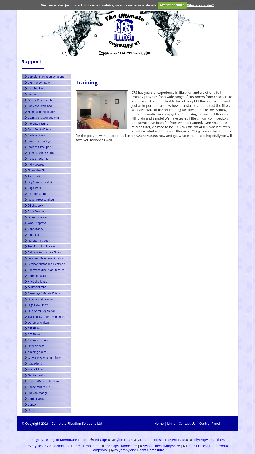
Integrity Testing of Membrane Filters (58, 439)
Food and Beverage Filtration (44, 258)
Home (159, 423)
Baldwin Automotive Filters (43, 252)
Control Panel (209, 423)
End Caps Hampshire (121, 445)
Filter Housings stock (39, 153)
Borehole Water (36, 276)
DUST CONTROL (36, 287)
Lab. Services (34, 88)
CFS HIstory (33, 328)
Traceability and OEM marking (45, 317)
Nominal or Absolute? (40, 112)
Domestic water (36, 217)
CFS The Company (37, 82)
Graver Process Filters (40, 100)
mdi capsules (34, 164)
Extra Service (34, 211)
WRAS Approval (36, 223)
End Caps (100, 439)
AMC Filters (33, 363)
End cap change (36, 393)
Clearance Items (36, 340)
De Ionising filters (37, 323)
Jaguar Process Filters (40, 200)
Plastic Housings (36, 159)
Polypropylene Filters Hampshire (139, 450)
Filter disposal (35, 346)
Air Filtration (34, 176)
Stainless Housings (38, 141)
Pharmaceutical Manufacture (44, 270)
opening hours (35, 352)
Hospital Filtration (37, 241)
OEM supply (34, 205)
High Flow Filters (36, 305)
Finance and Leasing (39, 299)
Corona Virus (34, 399)
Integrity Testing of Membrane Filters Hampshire (61, 445)
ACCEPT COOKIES (172, 5)
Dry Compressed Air (39, 182)
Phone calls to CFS (37, 387)
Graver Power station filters (43, 358)
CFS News (32, 334)
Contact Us (187, 423)
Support (31, 94)
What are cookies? (200, 5)
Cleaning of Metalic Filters (42, 293)
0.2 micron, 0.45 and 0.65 (42, 118)
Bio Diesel (32, 235)
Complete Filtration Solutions (44, 77)
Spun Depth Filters (38, 129)
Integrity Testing (36, 123)
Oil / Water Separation (40, 311)
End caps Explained (38, 106)
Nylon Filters (123, 439)
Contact (31, 404)
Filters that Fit (35, 170)
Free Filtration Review (40, 246)
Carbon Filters (35, 135)
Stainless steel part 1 (39, 147)
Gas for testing (35, 375)
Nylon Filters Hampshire (161, 445)
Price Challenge (36, 282)
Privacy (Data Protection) (42, 381)
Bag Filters (33, 188)
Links (29, 410)
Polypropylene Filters (208, 439)
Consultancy (34, 229)
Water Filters (34, 369)
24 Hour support (37, 194)
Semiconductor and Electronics (46, 264)
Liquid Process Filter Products (163, 439)
